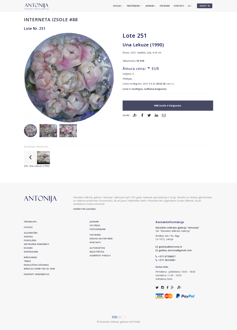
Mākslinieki (30, 257)
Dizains (28, 248)
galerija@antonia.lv (169, 246)
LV (190, 5)
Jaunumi (151, 5)
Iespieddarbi (31, 251)
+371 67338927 (165, 256)
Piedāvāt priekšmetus (36, 274)
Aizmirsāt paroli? (100, 255)
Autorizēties (97, 248)
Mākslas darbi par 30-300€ (39, 268)
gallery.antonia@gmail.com (174, 250)
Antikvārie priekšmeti (36, 244)
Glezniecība (31, 232)
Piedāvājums (134, 5)
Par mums (165, 5)
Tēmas (27, 261)
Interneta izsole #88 (51, 19)
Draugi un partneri (101, 238)
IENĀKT (205, 5)
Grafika (28, 236)
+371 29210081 (165, 260)
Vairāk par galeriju (84, 209)
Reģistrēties (97, 251)
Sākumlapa (30, 221)
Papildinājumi (98, 229)
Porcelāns (30, 240)
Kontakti (179, 5)
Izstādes (95, 225)
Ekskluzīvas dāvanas (36, 265)
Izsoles (118, 5)
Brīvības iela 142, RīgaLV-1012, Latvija (168, 237)
